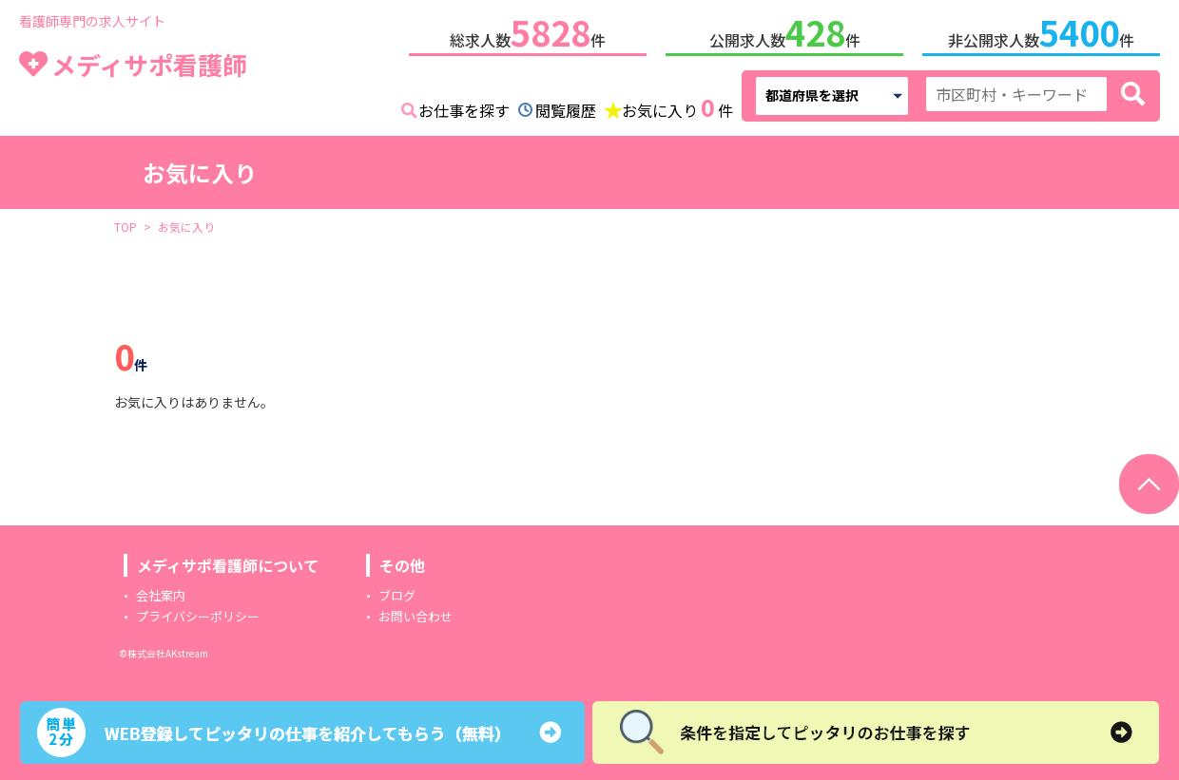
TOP (125, 223)
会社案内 (160, 591)
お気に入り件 (677, 104)
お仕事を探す (464, 106)
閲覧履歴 (565, 106)
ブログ (397, 591)
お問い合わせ (415, 612)
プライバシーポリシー (198, 612)
